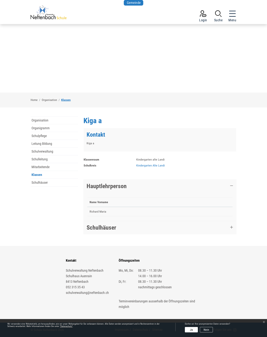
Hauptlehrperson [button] (107, 186)
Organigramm (41, 128)
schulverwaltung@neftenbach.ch (87, 293)
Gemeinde (134, 3)
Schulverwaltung (42, 151)
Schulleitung (40, 159)
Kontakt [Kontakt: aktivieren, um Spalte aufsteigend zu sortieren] (184, 202)
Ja (191, 329)
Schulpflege (39, 136)
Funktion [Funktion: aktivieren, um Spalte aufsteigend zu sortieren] (121, 202)
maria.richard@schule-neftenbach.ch (201, 211)
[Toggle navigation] (231, 17)
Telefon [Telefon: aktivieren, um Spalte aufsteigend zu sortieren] (158, 202)
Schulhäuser (40, 182)
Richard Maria (98, 211)
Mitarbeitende (41, 167)
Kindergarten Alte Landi (150, 165)
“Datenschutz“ (66, 326)
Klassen (39, 176)
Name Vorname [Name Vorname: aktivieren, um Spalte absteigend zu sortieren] (99, 202)
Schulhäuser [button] (101, 227)
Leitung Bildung (42, 144)
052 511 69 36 (162, 211)
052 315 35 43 (75, 287)
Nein (206, 329)
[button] (218, 17)
